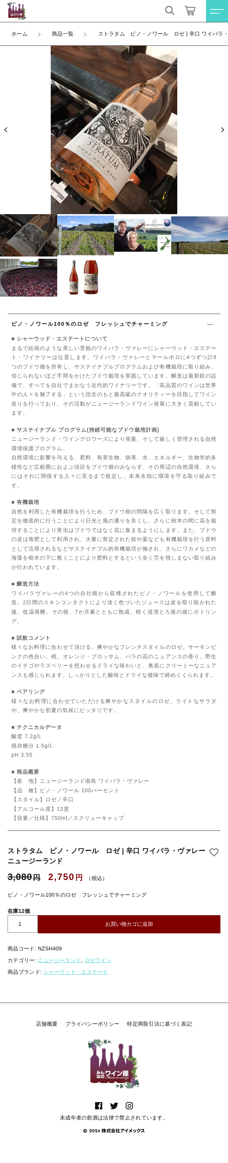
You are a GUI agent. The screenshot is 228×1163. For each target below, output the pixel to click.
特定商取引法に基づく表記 (159, 1024)
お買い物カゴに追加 (129, 924)
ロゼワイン (98, 960)
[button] (5, 130)
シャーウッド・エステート (75, 972)
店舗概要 (47, 1024)
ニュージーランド (59, 960)
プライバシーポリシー (92, 1024)
